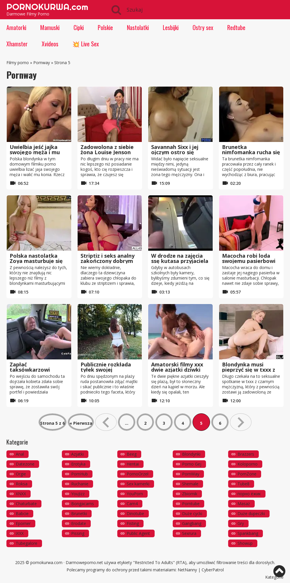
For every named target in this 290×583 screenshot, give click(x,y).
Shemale (190, 484)
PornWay (190, 474)
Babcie (22, 513)
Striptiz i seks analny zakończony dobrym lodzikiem (107, 261)
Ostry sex (203, 27)
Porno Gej (191, 464)
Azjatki (77, 454)
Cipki (79, 27)
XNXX (21, 493)
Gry (240, 523)
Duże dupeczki (251, 513)
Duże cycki (192, 513)
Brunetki (79, 513)
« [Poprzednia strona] (106, 422)
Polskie (105, 27)
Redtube (236, 27)
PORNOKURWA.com (47, 6)
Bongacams (82, 503)
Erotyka (78, 464)
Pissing (77, 533)
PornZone (246, 474)
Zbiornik (189, 493)
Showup (245, 543)
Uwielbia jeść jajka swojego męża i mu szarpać (35, 152)
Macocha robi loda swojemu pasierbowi (248, 258)
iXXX (20, 533)
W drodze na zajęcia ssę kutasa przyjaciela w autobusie (179, 261)
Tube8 (243, 484)
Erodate (78, 523)
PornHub (79, 474)
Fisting (133, 523)
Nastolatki (138, 27)
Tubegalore (26, 543)
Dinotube (135, 513)
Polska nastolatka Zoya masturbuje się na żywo (36, 261)
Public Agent (138, 533)
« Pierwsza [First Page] (80, 423)
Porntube (191, 503)
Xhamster (17, 43)
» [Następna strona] (240, 422)
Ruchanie (79, 484)
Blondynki (191, 454)
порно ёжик (249, 493)
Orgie (21, 474)
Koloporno (247, 464)
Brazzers (245, 454)
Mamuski (50, 27)
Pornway (41, 62)
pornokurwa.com (46, 562)
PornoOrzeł (138, 474)
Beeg (132, 454)
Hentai (133, 464)
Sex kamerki (138, 484)
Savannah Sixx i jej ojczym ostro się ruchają (174, 152)
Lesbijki (171, 27)
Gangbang (191, 523)
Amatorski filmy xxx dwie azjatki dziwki (177, 367)
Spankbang (247, 533)
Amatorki (16, 27)
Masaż (243, 503)
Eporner (23, 523)
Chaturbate (26, 503)
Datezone (25, 464)
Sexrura (189, 533)
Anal (20, 454)
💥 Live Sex (85, 43)
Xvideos (50, 43)
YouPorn (135, 493)
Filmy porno (17, 62)
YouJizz (78, 493)
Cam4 (132, 503)
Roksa (21, 484)
